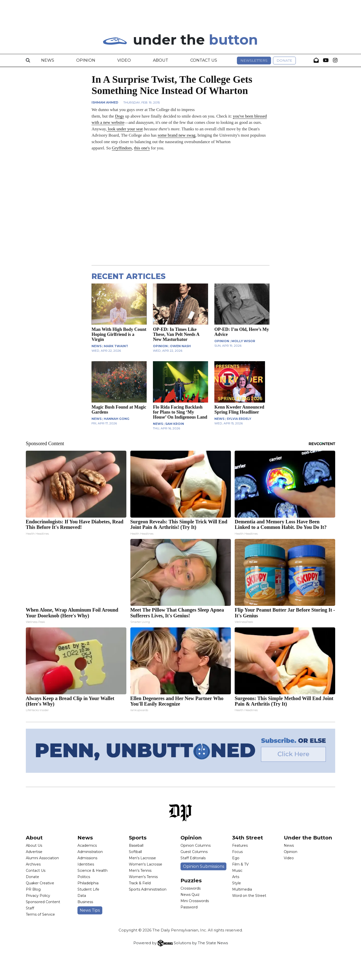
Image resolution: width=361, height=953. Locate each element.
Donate (284, 60)
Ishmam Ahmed (105, 102)
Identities (85, 864)
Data (81, 895)
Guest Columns (194, 851)
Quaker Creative (40, 883)
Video (124, 60)
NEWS (97, 346)
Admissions (87, 858)
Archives (33, 864)
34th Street (247, 837)
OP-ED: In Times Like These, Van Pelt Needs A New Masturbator (176, 334)
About (160, 60)
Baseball (136, 845)
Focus (237, 851)
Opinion (85, 60)
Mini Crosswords (194, 901)
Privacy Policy (38, 895)
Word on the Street (249, 895)
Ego (235, 858)
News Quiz (190, 894)
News (47, 60)
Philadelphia (88, 883)
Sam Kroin (174, 424)
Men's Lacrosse (142, 858)
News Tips (90, 910)
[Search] (28, 60)
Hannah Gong (116, 419)
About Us (34, 845)
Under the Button (308, 837)
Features (240, 845)
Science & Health (92, 870)
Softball (135, 851)
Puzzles (191, 880)
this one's (142, 148)
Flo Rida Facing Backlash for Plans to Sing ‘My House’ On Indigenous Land (180, 412)
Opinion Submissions (203, 866)
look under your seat (125, 129)
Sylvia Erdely (239, 419)
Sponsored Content (43, 902)
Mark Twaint (116, 346)
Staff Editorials (193, 858)
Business (85, 902)
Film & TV (240, 864)
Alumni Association (42, 858)
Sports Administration (147, 889)
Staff (30, 908)
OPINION (160, 346)
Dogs (119, 116)
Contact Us (203, 60)
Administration (90, 851)
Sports (138, 837)
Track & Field (140, 883)
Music (237, 870)
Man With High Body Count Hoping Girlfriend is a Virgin (119, 334)
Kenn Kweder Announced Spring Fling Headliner (239, 410)
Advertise (34, 851)
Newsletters (253, 60)
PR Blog (33, 889)
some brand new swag (177, 135)
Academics (87, 845)
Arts (235, 877)
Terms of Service (40, 914)
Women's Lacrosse (145, 864)
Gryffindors (122, 148)
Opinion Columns (195, 845)
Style (236, 883)
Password (189, 907)
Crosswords (190, 888)
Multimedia (242, 889)
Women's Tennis (143, 877)
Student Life (88, 889)
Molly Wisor (243, 341)
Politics (83, 877)
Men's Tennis (140, 870)
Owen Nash (180, 346)
